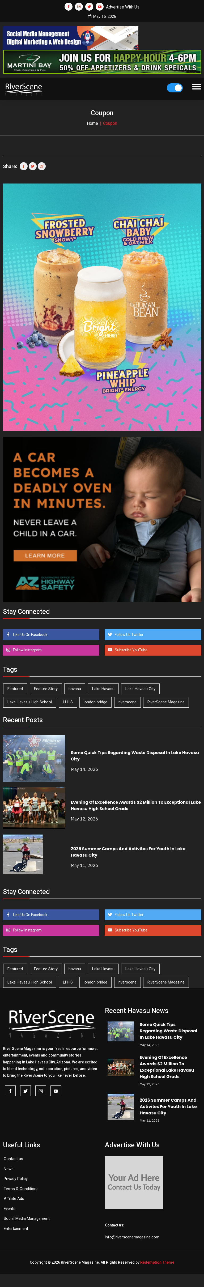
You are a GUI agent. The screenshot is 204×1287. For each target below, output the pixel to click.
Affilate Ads (14, 1198)
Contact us (13, 1158)
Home (92, 123)
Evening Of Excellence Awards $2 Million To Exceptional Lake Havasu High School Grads (167, 1067)
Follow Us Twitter (128, 634)
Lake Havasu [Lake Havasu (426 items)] (103, 688)
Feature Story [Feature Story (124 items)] (46, 688)
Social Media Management (27, 1218)
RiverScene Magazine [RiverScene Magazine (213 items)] (166, 702)
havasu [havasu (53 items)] (75, 688)
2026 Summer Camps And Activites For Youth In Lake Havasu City (168, 1106)
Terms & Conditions (21, 1188)
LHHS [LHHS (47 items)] (68, 702)
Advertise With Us (122, 7)
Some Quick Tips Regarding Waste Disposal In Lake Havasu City (168, 1030)
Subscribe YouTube (130, 650)
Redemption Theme (157, 1262)
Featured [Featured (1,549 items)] (15, 688)
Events (9, 1208)
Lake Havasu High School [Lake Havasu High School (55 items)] (29, 702)
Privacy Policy (16, 1178)
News (9, 1168)
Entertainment (16, 1228)
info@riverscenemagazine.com (132, 1237)
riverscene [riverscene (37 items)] (127, 702)
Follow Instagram (27, 650)
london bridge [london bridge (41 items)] (95, 702)
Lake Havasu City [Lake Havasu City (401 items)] (140, 688)
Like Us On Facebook (29, 634)
